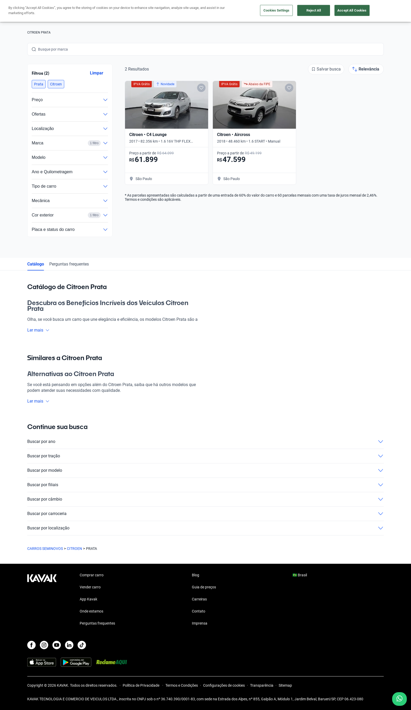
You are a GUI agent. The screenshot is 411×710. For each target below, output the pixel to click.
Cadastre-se (369, 11)
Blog (195, 575)
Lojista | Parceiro (223, 11)
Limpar (96, 73)
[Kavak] (42, 11)
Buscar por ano (205, 442)
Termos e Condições (181, 685)
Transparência (261, 685)
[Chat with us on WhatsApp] (399, 699)
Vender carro (188, 11)
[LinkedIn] (69, 645)
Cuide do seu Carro (265, 11)
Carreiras (199, 599)
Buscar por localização (205, 528)
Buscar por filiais (205, 485)
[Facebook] (31, 645)
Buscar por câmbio (205, 499)
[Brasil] (329, 11)
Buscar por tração (205, 456)
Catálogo (35, 264)
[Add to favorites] (201, 88)
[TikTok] (82, 645)
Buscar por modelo (205, 470)
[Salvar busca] (326, 69)
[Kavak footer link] (42, 599)
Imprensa (199, 623)
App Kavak (88, 599)
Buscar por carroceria (205, 514)
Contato (198, 611)
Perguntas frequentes (69, 264)
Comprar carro (155, 11)
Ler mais (38, 330)
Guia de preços (204, 587)
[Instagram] (44, 645)
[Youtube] (56, 645)
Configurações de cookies (224, 685)
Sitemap (285, 685)
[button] (39, 84)
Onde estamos (91, 611)
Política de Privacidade (141, 685)
